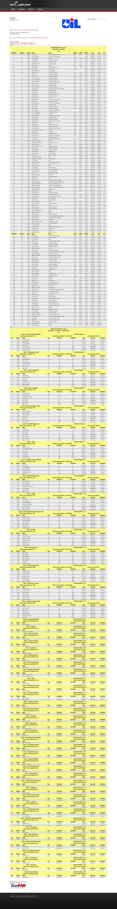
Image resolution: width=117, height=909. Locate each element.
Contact (31, 9)
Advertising (19, 895)
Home (13, 9)
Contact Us (12, 895)
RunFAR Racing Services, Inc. (40, 37)
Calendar (21, 9)
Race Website (23, 881)
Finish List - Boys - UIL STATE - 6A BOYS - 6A (23, 42)
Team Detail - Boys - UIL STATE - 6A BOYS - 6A (23, 44)
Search (39, 9)
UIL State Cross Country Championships (24, 30)
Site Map (34, 895)
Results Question (14, 881)
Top (11, 45)
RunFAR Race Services (34, 897)
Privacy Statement (27, 895)
